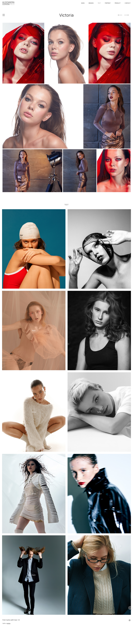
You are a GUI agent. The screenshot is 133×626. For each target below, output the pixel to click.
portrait (108, 3)
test (99, 3)
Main (82, 3)
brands (91, 3)
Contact (128, 3)
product (118, 3)
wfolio (8, 623)
